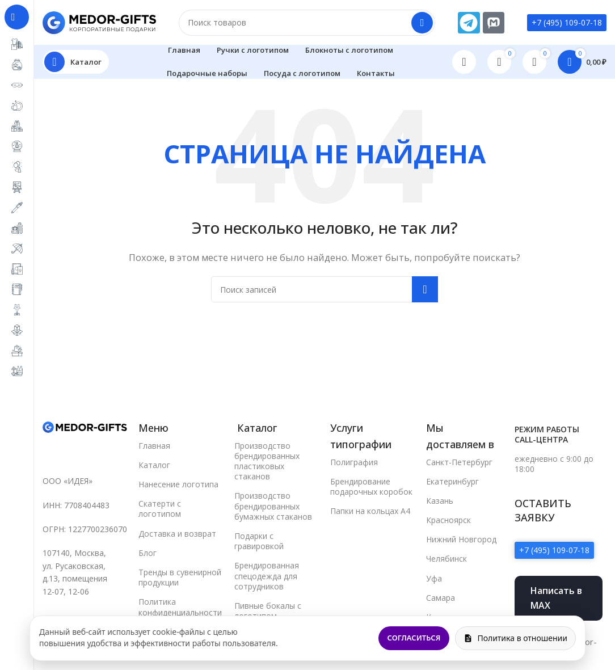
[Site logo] (99, 21)
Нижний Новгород (461, 539)
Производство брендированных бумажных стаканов (273, 506)
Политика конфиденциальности (180, 607)
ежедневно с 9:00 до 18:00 (554, 464)
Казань (439, 500)
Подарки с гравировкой (259, 541)
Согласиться (414, 638)
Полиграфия (354, 462)
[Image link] (85, 427)
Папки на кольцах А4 (370, 511)
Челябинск (446, 559)
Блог (147, 552)
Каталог (154, 465)
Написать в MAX (556, 598)
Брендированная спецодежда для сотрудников (266, 576)
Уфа (434, 578)
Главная (154, 445)
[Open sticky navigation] (76, 62)
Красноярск (448, 520)
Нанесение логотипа (178, 484)
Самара (440, 597)
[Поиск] (307, 23)
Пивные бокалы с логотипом (267, 611)
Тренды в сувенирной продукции (179, 577)
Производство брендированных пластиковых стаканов (267, 461)
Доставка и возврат (177, 533)
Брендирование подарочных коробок (371, 486)
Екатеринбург (452, 481)
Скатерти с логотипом (159, 509)
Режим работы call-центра (547, 434)
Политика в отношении (515, 638)
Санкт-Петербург (459, 462)
